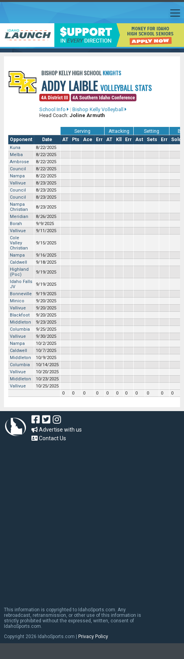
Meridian (19, 216)
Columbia (20, 329)
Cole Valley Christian (19, 243)
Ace (87, 139)
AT (65, 139)
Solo (176, 139)
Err (99, 139)
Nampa (17, 176)
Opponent (21, 139)
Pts (75, 139)
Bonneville (21, 293)
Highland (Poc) (19, 272)
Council (18, 168)
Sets (152, 139)
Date (47, 139)
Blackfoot (19, 315)
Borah (16, 223)
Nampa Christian (19, 207)
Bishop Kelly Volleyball (99, 109)
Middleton (20, 322)
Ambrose (19, 161)
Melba (16, 154)
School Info (54, 109)
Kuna (15, 147)
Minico (17, 300)
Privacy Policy (93, 636)
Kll (118, 139)
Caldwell (18, 262)
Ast (139, 139)
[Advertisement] (73, 520)
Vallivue (18, 183)
